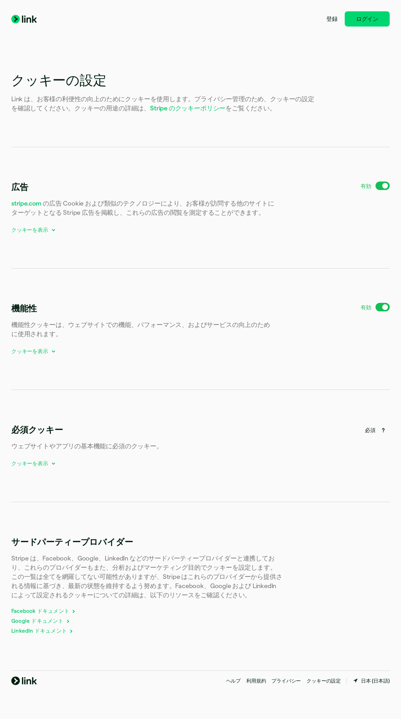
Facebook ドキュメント (43, 611)
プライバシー (286, 680)
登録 (332, 19)
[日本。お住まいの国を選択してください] (371, 680)
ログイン (367, 19)
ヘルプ (233, 680)
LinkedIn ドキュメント (42, 631)
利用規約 (256, 680)
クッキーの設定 (324, 680)
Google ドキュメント (40, 621)
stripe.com (26, 203)
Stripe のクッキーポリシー (187, 108)
